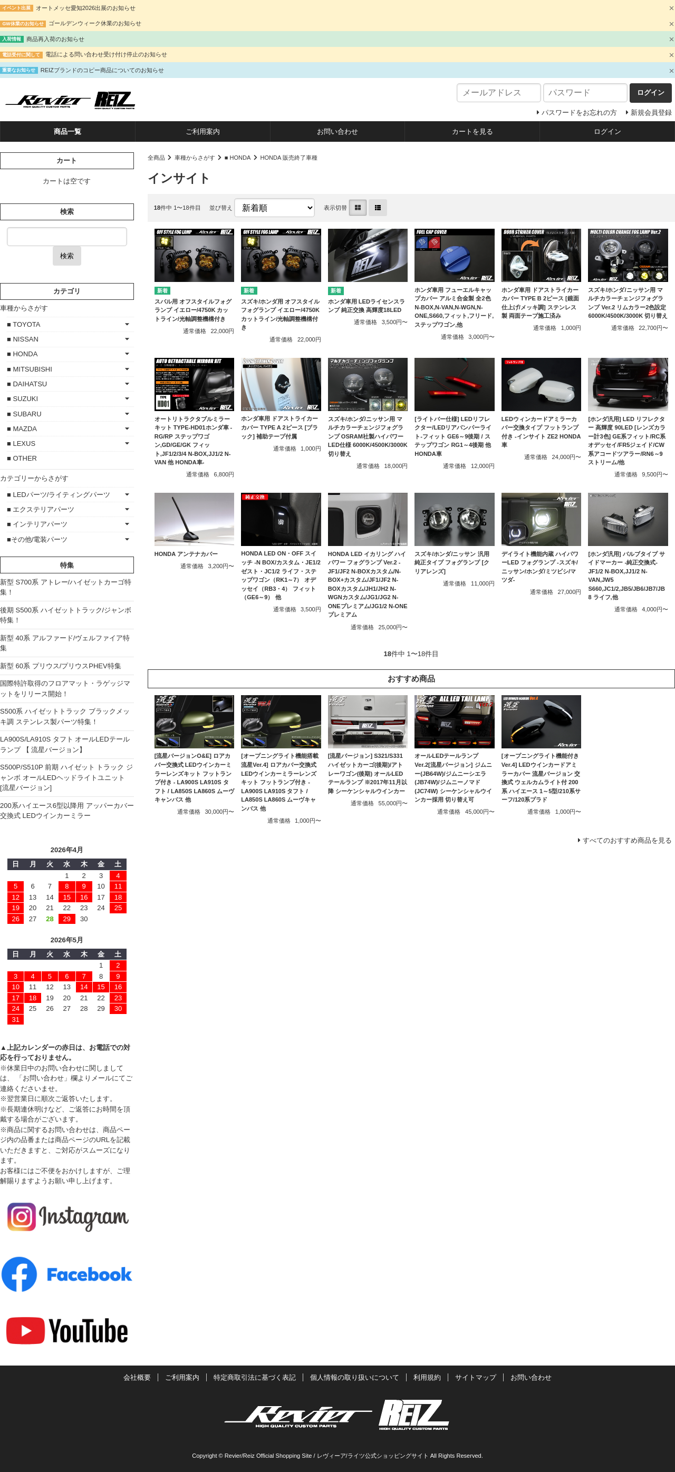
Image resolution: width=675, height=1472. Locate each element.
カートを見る (472, 131)
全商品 (156, 157)
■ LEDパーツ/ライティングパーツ (58, 495)
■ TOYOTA (23, 324)
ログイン (607, 131)
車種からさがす (195, 157)
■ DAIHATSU (27, 384)
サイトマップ (475, 1377)
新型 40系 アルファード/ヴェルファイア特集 (65, 643)
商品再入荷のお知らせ (55, 39)
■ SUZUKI (22, 399)
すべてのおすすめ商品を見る (627, 840)
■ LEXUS (21, 443)
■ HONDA (238, 157)
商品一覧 (67, 131)
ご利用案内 (203, 131)
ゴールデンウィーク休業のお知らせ (95, 23)
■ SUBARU (24, 414)
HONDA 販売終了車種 (288, 157)
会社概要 (137, 1377)
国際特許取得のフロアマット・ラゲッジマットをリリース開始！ (65, 688)
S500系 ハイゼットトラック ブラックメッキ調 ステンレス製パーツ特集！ (65, 716)
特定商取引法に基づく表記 (255, 1377)
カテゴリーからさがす (34, 478)
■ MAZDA (22, 429)
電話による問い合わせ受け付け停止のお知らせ (106, 54)
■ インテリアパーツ (37, 524)
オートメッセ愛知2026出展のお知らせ (86, 8)
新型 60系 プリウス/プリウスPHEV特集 (60, 666)
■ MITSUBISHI (29, 369)
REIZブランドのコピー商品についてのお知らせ (102, 70)
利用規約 (427, 1377)
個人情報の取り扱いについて (354, 1377)
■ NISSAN (22, 339)
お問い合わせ (337, 131)
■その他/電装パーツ (37, 539)
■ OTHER (22, 458)
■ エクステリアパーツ (40, 509)
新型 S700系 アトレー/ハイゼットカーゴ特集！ (65, 587)
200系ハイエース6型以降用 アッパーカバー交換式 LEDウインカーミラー (67, 811)
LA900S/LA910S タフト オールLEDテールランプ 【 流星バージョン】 (65, 744)
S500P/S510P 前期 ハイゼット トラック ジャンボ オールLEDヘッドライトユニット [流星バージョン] (66, 777)
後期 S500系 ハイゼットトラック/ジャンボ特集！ (65, 615)
